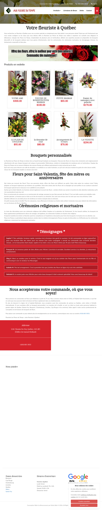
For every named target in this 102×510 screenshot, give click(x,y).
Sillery (7, 489)
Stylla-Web (54, 505)
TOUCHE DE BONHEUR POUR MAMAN (41, 100)
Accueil (95, 17)
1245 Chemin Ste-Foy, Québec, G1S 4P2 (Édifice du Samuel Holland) (25, 330)
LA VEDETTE (87, 140)
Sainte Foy (9, 491)
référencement (43, 505)
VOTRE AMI (17, 98)
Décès (82, 10)
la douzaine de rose (41, 141)
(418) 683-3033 (84, 313)
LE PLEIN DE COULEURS (17, 141)
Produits (57, 10)
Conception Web (32, 505)
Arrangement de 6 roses (64, 141)
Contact (89, 10)
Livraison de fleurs (70, 10)
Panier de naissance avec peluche (88, 100)
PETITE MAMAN (64, 98)
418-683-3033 (82, 4)
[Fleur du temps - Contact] (50, 416)
